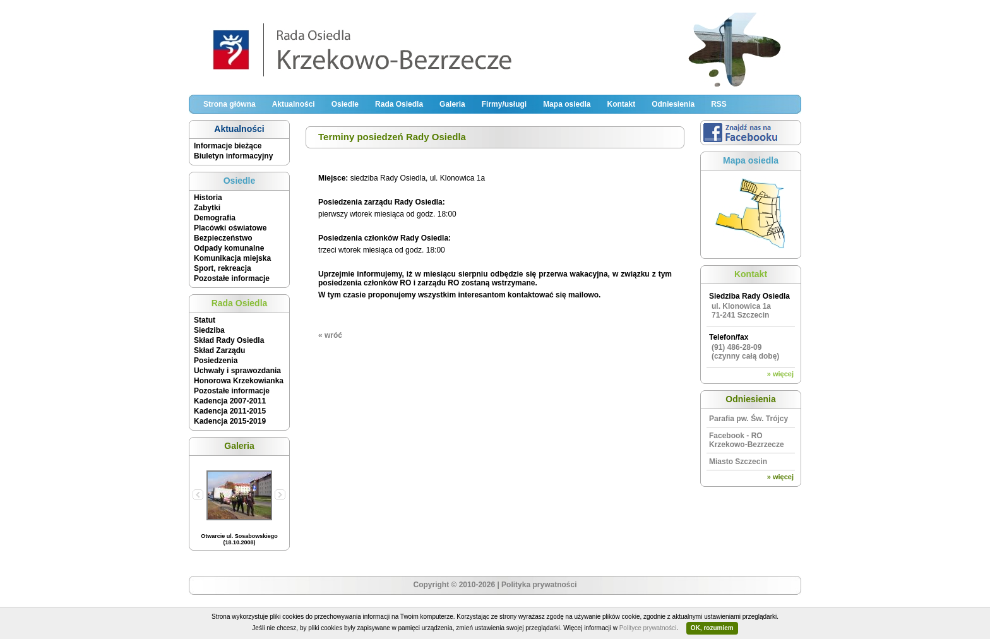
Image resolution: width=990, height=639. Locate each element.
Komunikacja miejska (232, 258)
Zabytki (207, 207)
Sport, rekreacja (222, 268)
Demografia (215, 217)
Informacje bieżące (227, 145)
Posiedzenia (215, 360)
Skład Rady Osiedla (229, 340)
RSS (719, 104)
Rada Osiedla (399, 104)
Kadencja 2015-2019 (230, 421)
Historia (208, 197)
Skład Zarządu (219, 350)
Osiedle (345, 104)
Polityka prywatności (538, 584)
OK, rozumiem (712, 627)
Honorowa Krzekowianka (238, 380)
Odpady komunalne (229, 248)
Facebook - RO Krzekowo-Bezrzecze (746, 440)
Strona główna (229, 104)
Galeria (452, 104)
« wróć (330, 335)
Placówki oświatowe (230, 228)
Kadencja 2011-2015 (230, 411)
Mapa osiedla (566, 104)
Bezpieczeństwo (223, 238)
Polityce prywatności (648, 627)
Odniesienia (673, 104)
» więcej (780, 374)
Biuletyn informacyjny (233, 156)
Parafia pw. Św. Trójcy (748, 418)
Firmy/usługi (504, 104)
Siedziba (209, 330)
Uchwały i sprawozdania (237, 370)
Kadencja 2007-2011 (230, 401)
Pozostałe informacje (232, 278)
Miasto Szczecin (738, 461)
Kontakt (621, 104)
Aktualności (293, 104)
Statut (204, 320)
